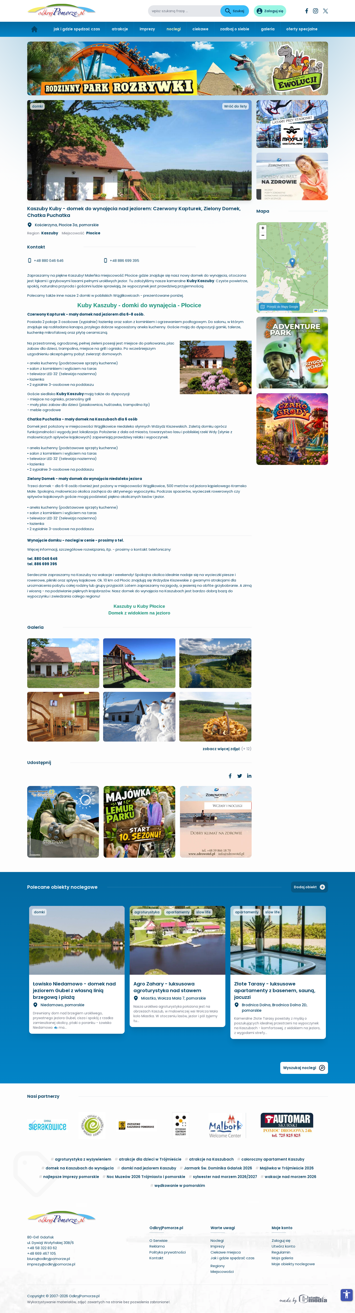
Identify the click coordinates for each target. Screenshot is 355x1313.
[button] (292, 263)
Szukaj (234, 11)
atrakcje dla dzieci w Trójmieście (150, 1159)
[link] (230, 776)
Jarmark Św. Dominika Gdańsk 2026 (218, 1168)
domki (37, 106)
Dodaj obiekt (309, 887)
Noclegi (217, 1240)
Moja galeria (282, 1257)
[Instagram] (315, 10)
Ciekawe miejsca (226, 1252)
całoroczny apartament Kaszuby (272, 1159)
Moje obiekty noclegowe (293, 1263)
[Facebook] (306, 10)
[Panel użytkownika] (270, 11)
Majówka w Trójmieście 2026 (287, 1168)
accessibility (346, 1294)
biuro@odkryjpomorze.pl (48, 1258)
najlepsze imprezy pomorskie (71, 1176)
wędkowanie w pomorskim (179, 1185)
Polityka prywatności (167, 1252)
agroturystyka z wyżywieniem (83, 1159)
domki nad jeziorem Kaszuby (148, 1168)
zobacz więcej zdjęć (227, 748)
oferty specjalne (302, 29)
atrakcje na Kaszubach (211, 1159)
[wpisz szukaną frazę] (184, 11)
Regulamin (281, 1252)
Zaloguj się (281, 1240)
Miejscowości (222, 1271)
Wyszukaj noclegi (304, 1068)
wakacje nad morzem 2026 (290, 1176)
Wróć (235, 106)
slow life (203, 912)
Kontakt (156, 1257)
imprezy (147, 29)
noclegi (174, 29)
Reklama (157, 1246)
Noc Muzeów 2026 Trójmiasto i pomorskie (146, 1176)
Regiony (218, 1265)
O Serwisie (158, 1240)
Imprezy (218, 1246)
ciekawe (200, 29)
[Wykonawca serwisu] (303, 1299)
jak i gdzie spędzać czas (77, 29)
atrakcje (120, 29)
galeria (268, 29)
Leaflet (320, 310)
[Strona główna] (34, 29)
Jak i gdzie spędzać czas (232, 1257)
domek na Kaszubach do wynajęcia (80, 1168)
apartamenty (178, 912)
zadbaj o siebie (234, 29)
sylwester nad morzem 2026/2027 (225, 1176)
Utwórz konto (283, 1246)
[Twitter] (325, 11)
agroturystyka (146, 912)
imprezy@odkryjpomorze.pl (51, 1264)
